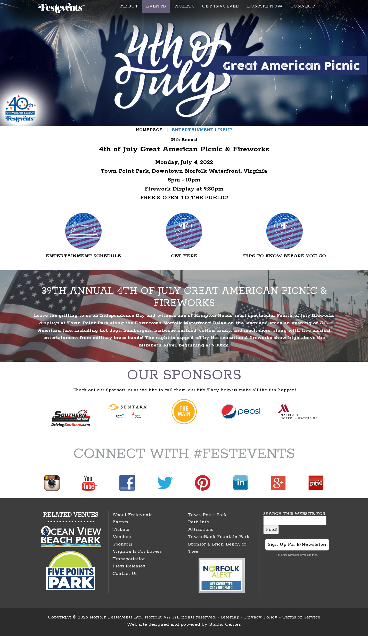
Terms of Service (301, 617)
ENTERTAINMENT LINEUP (201, 130)
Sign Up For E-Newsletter (297, 544)
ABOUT (129, 6)
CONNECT (302, 6)
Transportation (129, 559)
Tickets (120, 529)
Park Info (198, 522)
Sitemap (230, 617)
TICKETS (184, 6)
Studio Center (224, 624)
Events (120, 522)
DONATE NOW (265, 6)
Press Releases (128, 566)
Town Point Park (207, 515)
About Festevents (132, 515)
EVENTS (156, 6)
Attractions (200, 529)
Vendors (121, 537)
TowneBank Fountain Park (218, 537)
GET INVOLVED (220, 6)
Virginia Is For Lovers (137, 551)
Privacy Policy (260, 617)
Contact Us (124, 573)
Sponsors (122, 544)
